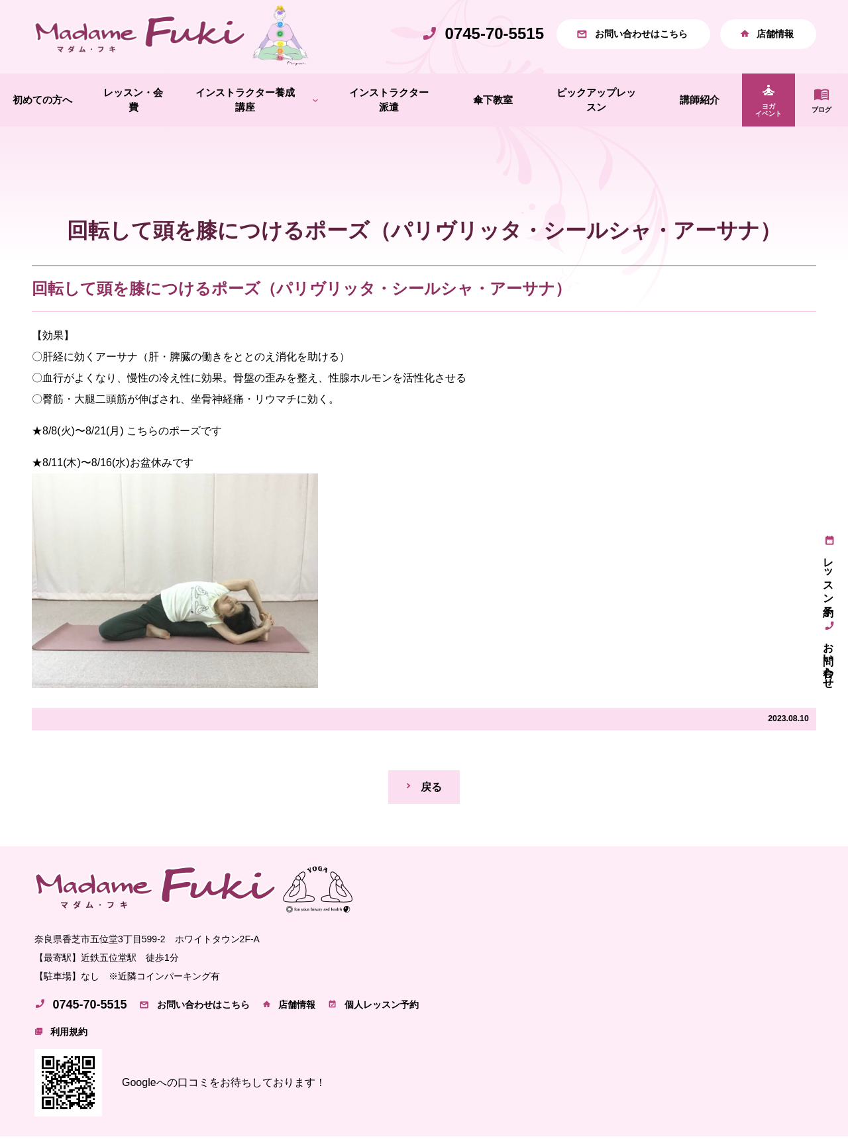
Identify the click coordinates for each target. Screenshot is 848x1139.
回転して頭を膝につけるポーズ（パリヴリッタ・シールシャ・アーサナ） (301, 290)
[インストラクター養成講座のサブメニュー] (315, 102)
